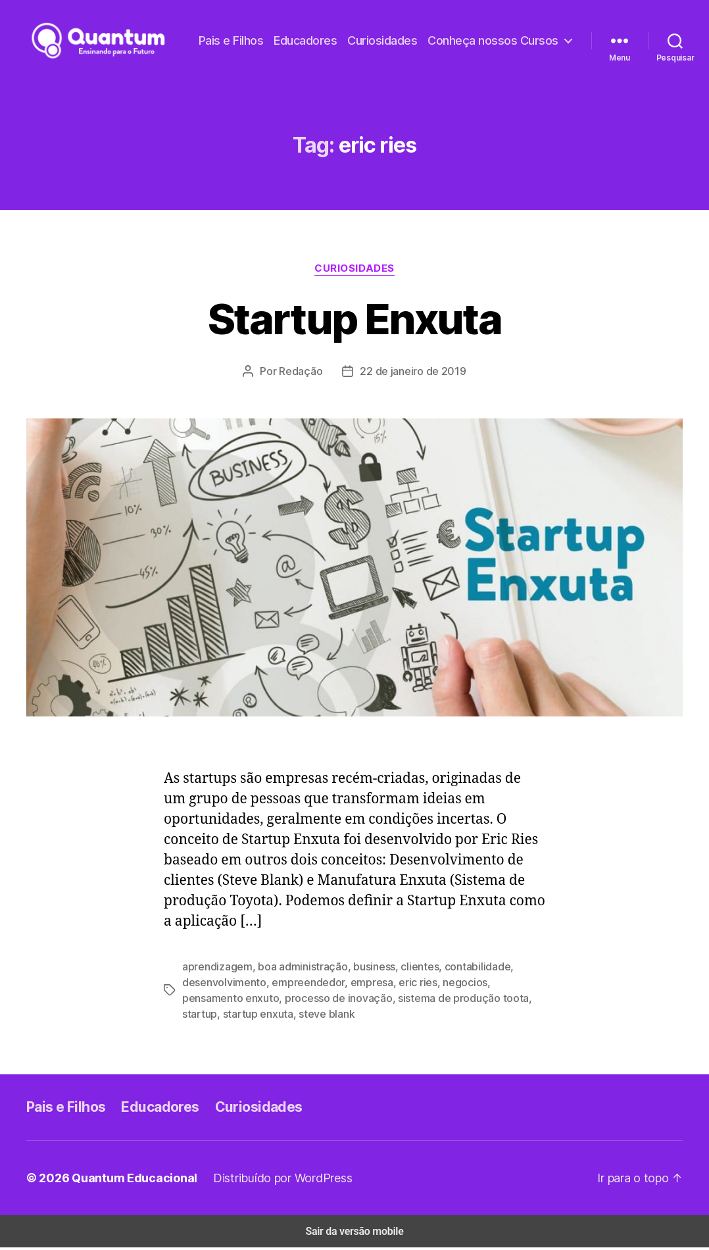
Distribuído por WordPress (271, 1180)
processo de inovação (267, 1000)
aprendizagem (214, 968)
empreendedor (297, 984)
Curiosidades (539, 31)
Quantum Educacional (127, 1180)
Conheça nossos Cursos (497, 50)
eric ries (398, 984)
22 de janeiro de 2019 (411, 372)
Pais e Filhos (394, 31)
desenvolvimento (220, 984)
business (361, 968)
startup (463, 1000)
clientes (403, 968)
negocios (441, 984)
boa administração (294, 968)
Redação (304, 372)
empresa (355, 984)
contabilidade (456, 968)
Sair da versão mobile (354, 1234)
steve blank (244, 1016)
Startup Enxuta (354, 321)
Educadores (466, 31)
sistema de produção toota (382, 1000)
